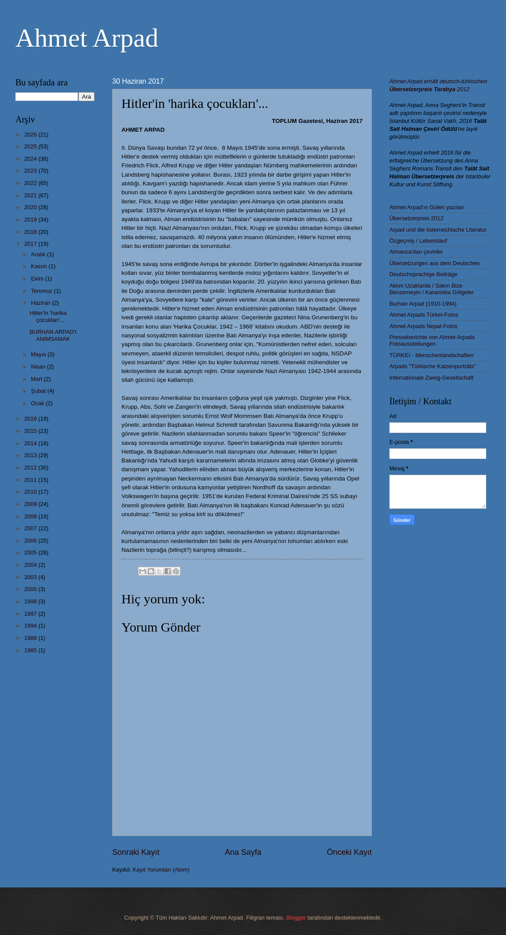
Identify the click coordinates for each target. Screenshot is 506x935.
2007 (31, 528)
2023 (31, 170)
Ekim (38, 278)
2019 (31, 219)
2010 (31, 491)
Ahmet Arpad (86, 37)
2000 (31, 589)
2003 (31, 577)
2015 (31, 431)
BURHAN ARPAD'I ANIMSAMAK (53, 335)
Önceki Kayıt (349, 852)
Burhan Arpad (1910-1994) (422, 303)
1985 (31, 650)
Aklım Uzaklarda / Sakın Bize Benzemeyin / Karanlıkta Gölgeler (431, 289)
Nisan (39, 366)
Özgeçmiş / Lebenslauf (418, 240)
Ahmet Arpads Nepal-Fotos (423, 326)
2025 (31, 146)
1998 (31, 601)
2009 (31, 504)
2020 (31, 207)
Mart (37, 379)
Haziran (41, 302)
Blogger (296, 917)
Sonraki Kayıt (135, 852)
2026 (31, 134)
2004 (31, 565)
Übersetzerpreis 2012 (416, 218)
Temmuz (42, 291)
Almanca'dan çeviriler (416, 251)
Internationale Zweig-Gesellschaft (431, 377)
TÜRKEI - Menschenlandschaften (431, 355)
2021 (31, 195)
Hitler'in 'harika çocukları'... (47, 316)
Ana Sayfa (243, 852)
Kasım (39, 266)
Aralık (39, 254)
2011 (31, 480)
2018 (31, 232)
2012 (31, 467)
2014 (31, 443)
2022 (31, 183)
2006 (31, 540)
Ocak (38, 403)
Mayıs (39, 354)
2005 (31, 552)
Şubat (39, 391)
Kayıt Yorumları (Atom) (161, 869)
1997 (31, 613)
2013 (31, 455)
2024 (31, 158)
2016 (31, 418)
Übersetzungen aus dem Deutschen (434, 263)
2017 (31, 243)
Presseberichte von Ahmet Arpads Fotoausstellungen (432, 340)
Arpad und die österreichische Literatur (438, 229)
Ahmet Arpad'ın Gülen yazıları (427, 207)
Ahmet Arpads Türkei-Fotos (423, 314)
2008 (31, 516)
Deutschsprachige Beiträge (423, 274)
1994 (31, 625)
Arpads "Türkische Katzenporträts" (432, 366)
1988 (31, 638)
